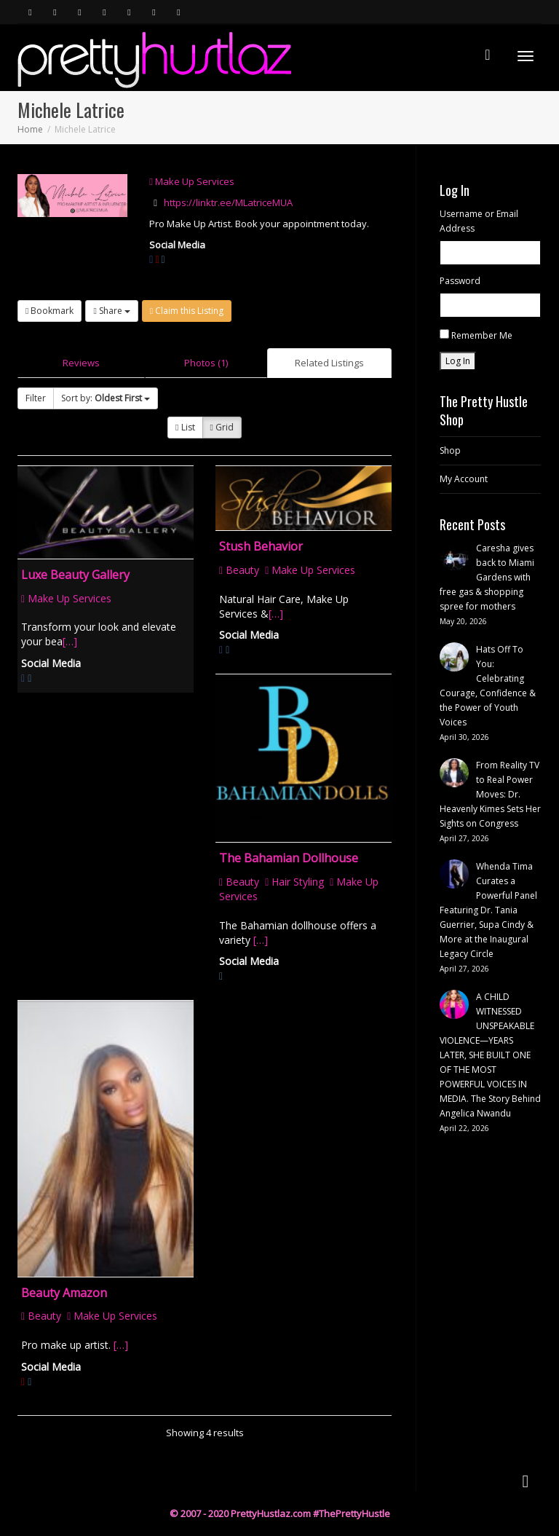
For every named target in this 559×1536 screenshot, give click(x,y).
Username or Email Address (479, 221)
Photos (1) (206, 362)
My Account (464, 479)
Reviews (81, 362)
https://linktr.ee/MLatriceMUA (228, 202)
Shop (450, 450)
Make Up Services (191, 181)
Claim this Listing (186, 310)
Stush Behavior (261, 546)
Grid (222, 427)
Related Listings (329, 362)
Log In (457, 361)
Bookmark (49, 310)
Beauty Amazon (64, 1293)
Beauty (239, 570)
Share (111, 310)
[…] (70, 641)
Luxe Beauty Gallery (75, 575)
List (184, 427)
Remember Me (481, 335)
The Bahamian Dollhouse (288, 858)
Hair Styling (294, 882)
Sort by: (105, 398)
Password (460, 281)
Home (30, 129)
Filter (35, 398)
